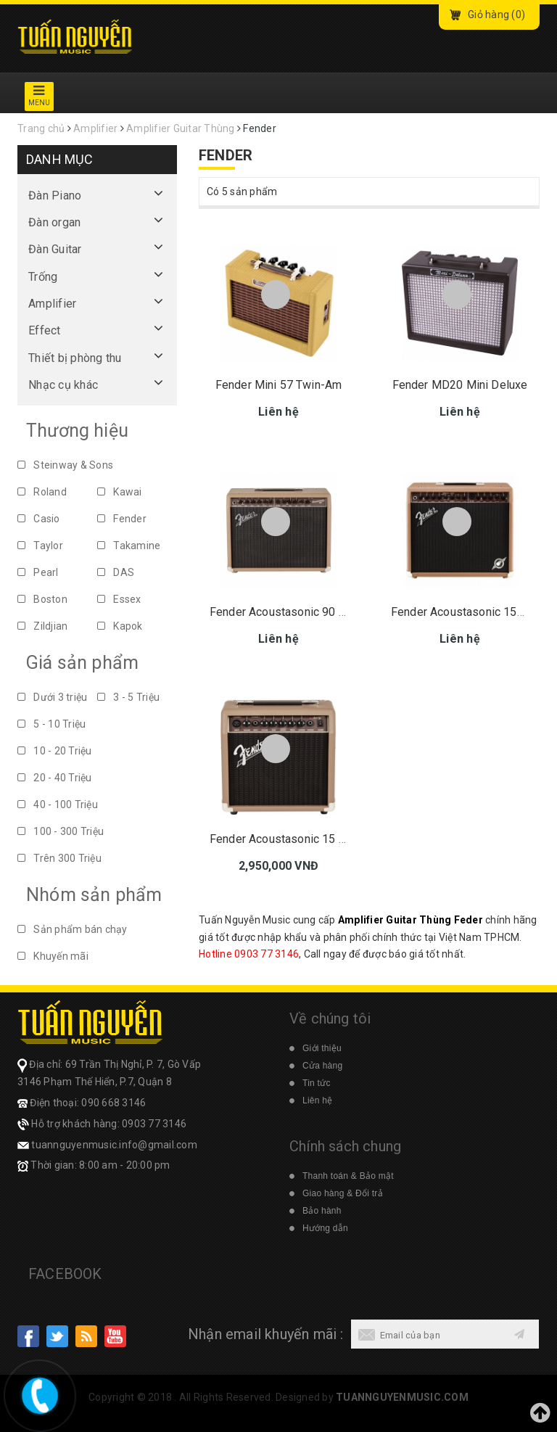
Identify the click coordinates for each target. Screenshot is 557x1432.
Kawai (119, 492)
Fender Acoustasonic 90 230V (288, 612)
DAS (115, 572)
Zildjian (42, 626)
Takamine (128, 545)
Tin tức (316, 1083)
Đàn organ (54, 222)
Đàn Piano (54, 195)
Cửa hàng (322, 1066)
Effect (44, 330)
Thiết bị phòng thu (75, 358)
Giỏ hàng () (496, 14)
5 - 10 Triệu (51, 724)
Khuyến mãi (52, 956)
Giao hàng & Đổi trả (342, 1193)
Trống (42, 277)
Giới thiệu (322, 1048)
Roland (42, 492)
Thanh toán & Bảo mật (348, 1176)
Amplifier (52, 303)
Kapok (120, 626)
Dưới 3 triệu (52, 697)
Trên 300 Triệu (59, 858)
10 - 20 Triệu (54, 751)
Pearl (38, 572)
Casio (38, 518)
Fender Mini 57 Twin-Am (278, 385)
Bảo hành (322, 1211)
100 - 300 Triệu (60, 831)
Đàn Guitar (55, 249)
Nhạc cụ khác (63, 385)
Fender (122, 518)
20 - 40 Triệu (54, 777)
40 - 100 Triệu (57, 804)
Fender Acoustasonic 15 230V (288, 839)
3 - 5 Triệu (128, 697)
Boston (42, 599)
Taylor (40, 545)
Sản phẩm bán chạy (72, 929)
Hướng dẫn (325, 1228)
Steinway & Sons (65, 465)
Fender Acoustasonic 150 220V (472, 612)
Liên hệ (317, 1100)
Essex (119, 599)
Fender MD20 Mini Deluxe (460, 385)
